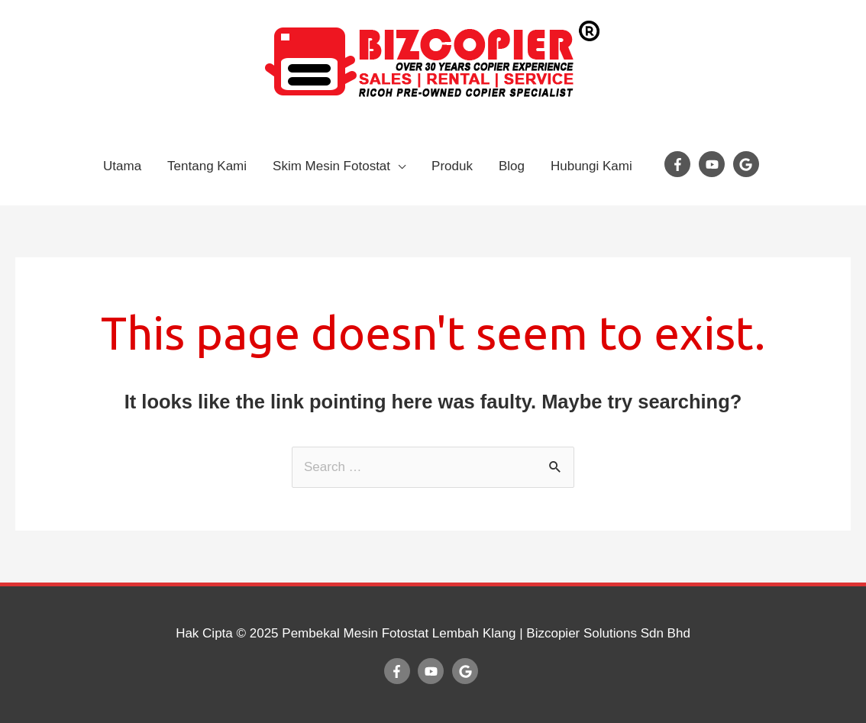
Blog (512, 166)
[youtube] (714, 164)
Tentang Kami (207, 166)
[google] (748, 164)
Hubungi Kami (591, 166)
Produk (452, 166)
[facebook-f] (679, 164)
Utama (122, 166)
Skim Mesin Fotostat (331, 166)
